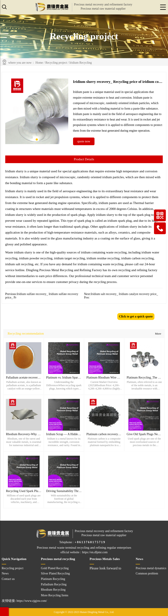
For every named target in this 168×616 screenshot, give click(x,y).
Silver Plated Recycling (55, 573)
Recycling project (56, 62)
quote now (83, 141)
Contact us (8, 579)
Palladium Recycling (53, 584)
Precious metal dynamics (151, 568)
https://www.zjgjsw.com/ (32, 600)
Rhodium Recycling (53, 589)
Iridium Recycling (80, 62)
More (158, 333)
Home (39, 62)
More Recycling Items (54, 595)
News (5, 573)
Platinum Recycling (53, 579)
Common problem (147, 573)
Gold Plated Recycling (55, 568)
